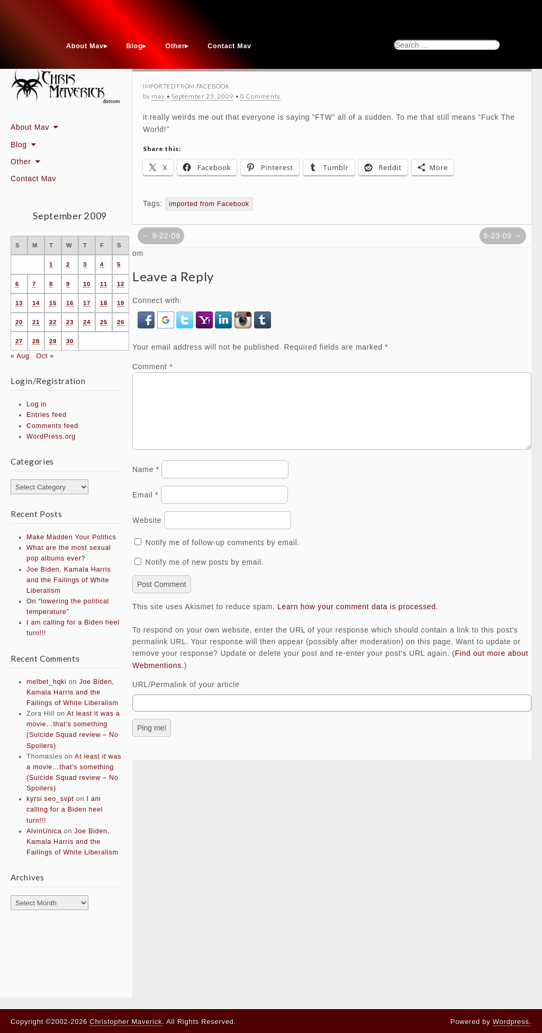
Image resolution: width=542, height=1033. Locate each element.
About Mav (85, 46)
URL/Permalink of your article (185, 697)
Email (145, 507)
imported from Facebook (209, 204)
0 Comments (260, 96)
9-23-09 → (503, 235)
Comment (152, 366)
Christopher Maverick (125, 1022)
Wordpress (511, 1022)
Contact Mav (229, 46)
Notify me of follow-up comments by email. (223, 555)
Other (175, 46)
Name (145, 482)
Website (146, 533)
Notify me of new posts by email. (205, 575)
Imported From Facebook (186, 86)
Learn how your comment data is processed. (357, 619)
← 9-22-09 (161, 235)
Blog (135, 46)
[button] (147, 319)
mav (158, 96)
